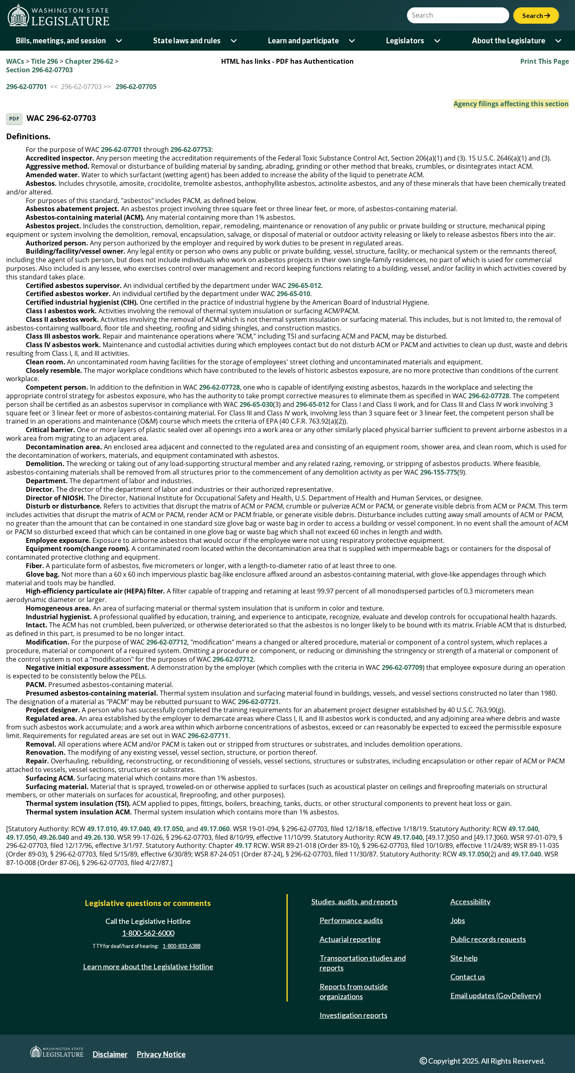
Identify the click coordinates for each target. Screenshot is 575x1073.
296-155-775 (438, 472)
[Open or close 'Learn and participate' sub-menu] (352, 41)
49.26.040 (54, 837)
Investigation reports (353, 1015)
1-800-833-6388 (181, 946)
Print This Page (544, 61)
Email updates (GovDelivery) (495, 995)
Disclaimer (110, 1054)
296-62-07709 (402, 667)
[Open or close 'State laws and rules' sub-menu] (234, 41)
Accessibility (470, 901)
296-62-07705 (136, 86)
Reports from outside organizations (354, 991)
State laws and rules (187, 40)
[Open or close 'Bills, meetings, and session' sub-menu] (119, 41)
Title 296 (44, 61)
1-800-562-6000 (148, 932)
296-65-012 (304, 285)
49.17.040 (135, 828)
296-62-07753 (190, 149)
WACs (15, 61)
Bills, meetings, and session (61, 40)
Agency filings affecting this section (511, 103)
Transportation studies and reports (363, 962)
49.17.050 (168, 828)
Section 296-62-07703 (39, 69)
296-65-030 (256, 404)
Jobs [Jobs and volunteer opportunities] (457, 920)
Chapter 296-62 (89, 61)
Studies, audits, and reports (354, 901)
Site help (464, 957)
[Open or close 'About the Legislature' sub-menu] (559, 41)
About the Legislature (508, 40)
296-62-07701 (26, 86)
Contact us (467, 976)
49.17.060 (215, 828)
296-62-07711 (208, 735)
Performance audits (351, 920)
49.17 (243, 845)
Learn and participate (303, 40)
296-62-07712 (166, 642)
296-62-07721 (258, 701)
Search (536, 15)
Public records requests (488, 939)
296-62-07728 (219, 387)
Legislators (405, 40)
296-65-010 (293, 293)
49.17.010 (102, 828)
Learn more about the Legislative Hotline (148, 966)
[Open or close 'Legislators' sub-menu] (438, 41)
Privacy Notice (161, 1054)
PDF (14, 118)
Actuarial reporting (350, 939)
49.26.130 (99, 837)
